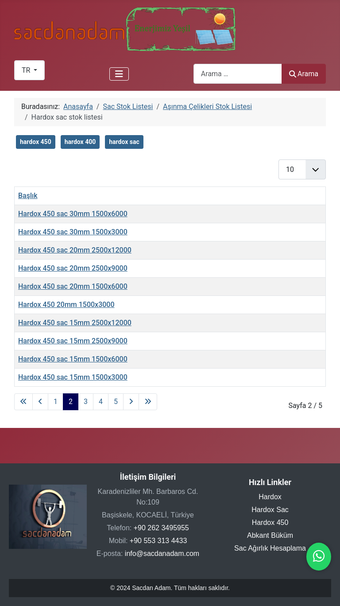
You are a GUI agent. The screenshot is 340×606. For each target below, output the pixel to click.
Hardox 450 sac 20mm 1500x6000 (73, 286)
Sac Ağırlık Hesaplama (270, 548)
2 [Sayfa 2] (71, 401)
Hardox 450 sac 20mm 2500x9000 (73, 268)
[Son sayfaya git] (148, 401)
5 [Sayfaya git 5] (116, 401)
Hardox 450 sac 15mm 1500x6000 (73, 359)
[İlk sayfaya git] (23, 401)
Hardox (270, 497)
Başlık (28, 195)
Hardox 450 (270, 522)
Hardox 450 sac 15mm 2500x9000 (73, 341)
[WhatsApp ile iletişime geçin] (319, 558)
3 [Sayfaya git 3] (86, 401)
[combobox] (237, 74)
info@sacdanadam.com (162, 553)
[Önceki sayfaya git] (40, 401)
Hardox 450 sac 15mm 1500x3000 (73, 377)
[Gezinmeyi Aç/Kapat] (119, 74)
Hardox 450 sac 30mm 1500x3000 (73, 232)
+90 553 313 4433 (158, 540)
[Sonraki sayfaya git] (131, 401)
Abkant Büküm (270, 535)
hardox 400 (80, 141)
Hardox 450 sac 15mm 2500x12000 (74, 323)
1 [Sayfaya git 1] (56, 401)
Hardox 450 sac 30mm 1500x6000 (73, 214)
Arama (303, 74)
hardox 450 (35, 141)
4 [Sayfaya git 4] (101, 401)
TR (27, 70)
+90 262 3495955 (161, 528)
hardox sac (124, 141)
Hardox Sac (270, 509)
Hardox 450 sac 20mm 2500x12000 (74, 250)
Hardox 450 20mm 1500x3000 (66, 304)
